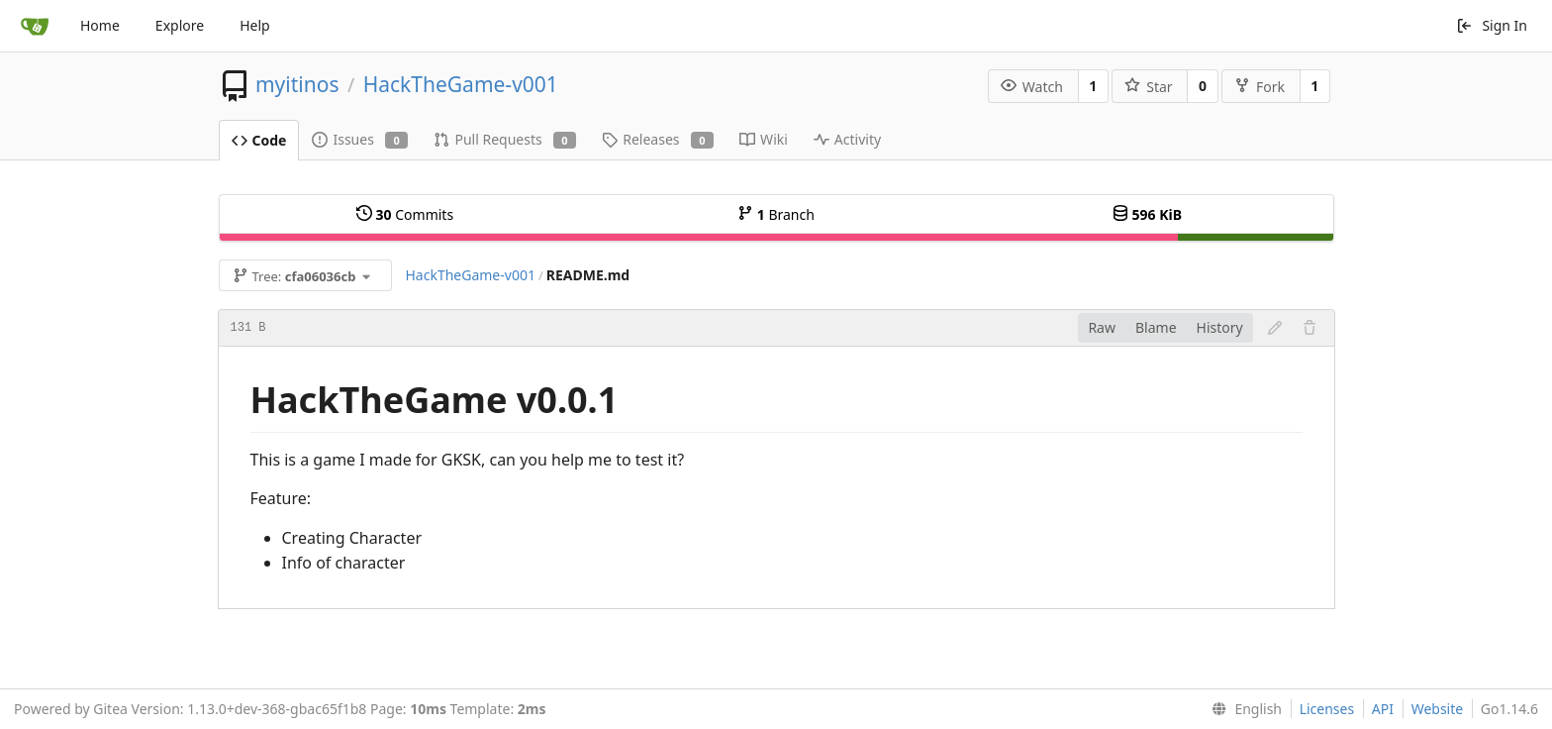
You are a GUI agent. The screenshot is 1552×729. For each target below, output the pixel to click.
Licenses (1327, 708)
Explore (179, 25)
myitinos (297, 84)
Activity (847, 139)
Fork (1259, 86)
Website (1437, 708)
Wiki (763, 139)
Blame (1156, 327)
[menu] (1243, 709)
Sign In (1491, 25)
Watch (1032, 86)
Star (1148, 86)
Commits (404, 214)
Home (100, 25)
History (1220, 327)
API (1383, 708)
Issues (360, 139)
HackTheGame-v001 (460, 84)
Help (255, 25)
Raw (1102, 327)
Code (259, 140)
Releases (658, 139)
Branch (776, 214)
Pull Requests (505, 139)
